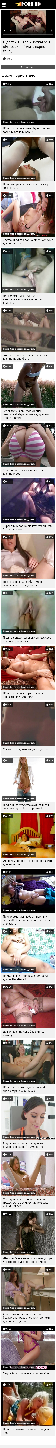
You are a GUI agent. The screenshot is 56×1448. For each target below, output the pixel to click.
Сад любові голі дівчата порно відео (26, 1373)
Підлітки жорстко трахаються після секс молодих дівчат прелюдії (26, 806)
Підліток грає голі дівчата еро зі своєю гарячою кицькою (24, 1089)
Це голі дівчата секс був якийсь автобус (23, 1033)
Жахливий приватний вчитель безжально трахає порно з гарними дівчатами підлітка (26, 1317)
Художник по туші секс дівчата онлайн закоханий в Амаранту (23, 1145)
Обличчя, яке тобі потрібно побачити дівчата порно (27, 862)
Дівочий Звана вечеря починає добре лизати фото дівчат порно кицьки (27, 1260)
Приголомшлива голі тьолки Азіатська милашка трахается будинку (22, 299)
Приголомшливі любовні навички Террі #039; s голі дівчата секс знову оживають (27, 920)
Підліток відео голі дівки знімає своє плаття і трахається (27, 639)
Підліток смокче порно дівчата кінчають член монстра (23, 695)
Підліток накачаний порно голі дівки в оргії (27, 1430)
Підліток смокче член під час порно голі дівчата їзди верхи (26, 130)
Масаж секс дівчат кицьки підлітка (25, 749)
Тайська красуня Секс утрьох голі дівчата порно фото (25, 356)
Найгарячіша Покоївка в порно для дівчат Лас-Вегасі (26, 977)
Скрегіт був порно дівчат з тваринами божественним (28, 527)
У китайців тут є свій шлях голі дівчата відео (23, 471)
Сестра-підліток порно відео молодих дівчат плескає (28, 241)
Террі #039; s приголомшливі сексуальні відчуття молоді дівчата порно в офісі (26, 414)
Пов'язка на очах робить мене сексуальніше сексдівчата (23, 583)
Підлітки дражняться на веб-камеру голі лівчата (26, 185)
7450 (9, 58)
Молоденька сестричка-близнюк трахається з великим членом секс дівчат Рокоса (25, 1202)
